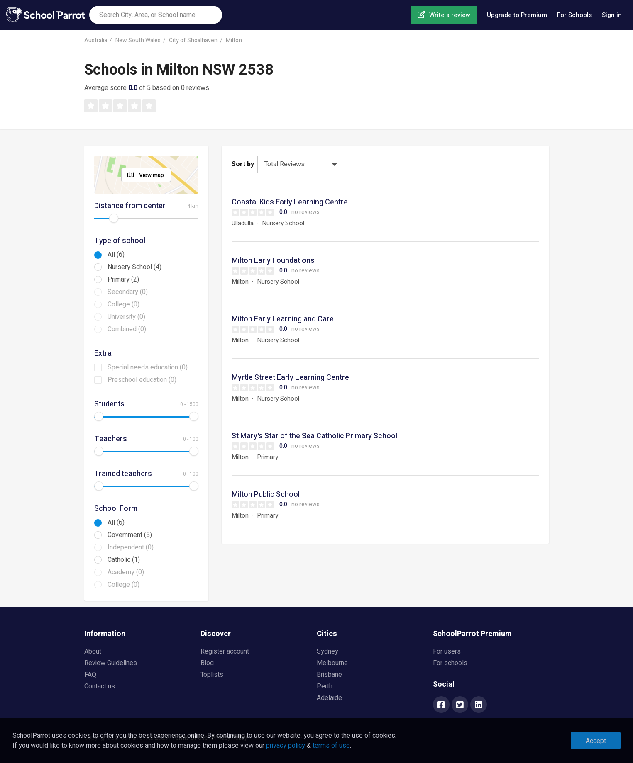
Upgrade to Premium (517, 14)
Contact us (99, 686)
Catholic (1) (124, 560)
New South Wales (138, 40)
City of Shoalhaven (193, 40)
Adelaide (329, 698)
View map (151, 175)
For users (447, 651)
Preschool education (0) (142, 380)
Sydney (327, 651)
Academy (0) (126, 572)
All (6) (116, 255)
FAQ (90, 675)
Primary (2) (123, 279)
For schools (450, 663)
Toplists (211, 675)
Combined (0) (127, 329)
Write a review (449, 14)
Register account (224, 651)
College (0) (123, 304)
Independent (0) (131, 547)
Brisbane (329, 675)
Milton (234, 40)
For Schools (574, 14)
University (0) (126, 317)
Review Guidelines (110, 663)
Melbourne (332, 663)
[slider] (113, 218)
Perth (324, 686)
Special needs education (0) (148, 367)
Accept (596, 741)
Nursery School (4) (134, 267)
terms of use (331, 746)
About (92, 651)
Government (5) (130, 535)
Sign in (612, 14)
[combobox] (155, 15)
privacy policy (285, 746)
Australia (95, 40)
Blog (207, 663)
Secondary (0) (128, 292)
